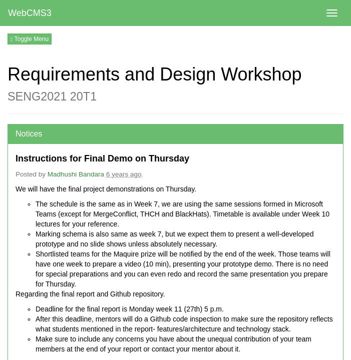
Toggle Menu (30, 39)
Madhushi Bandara (76, 174)
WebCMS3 (30, 13)
